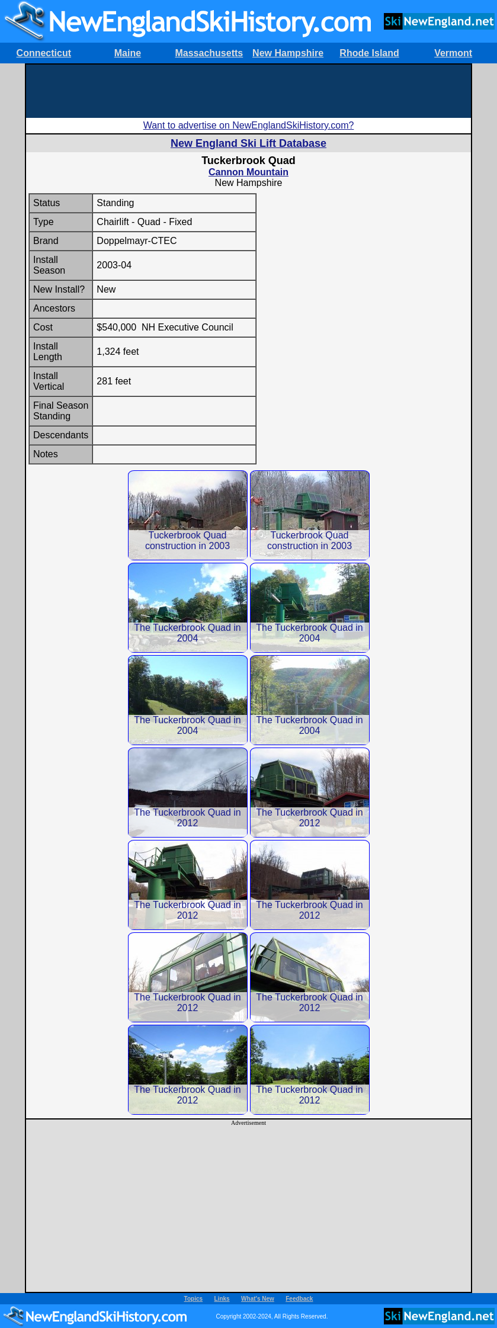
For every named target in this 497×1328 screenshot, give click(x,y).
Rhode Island (369, 53)
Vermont (453, 53)
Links (222, 1298)
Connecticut (44, 53)
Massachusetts (209, 53)
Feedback (299, 1298)
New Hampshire (287, 53)
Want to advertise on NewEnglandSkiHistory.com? (248, 125)
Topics (193, 1298)
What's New (257, 1298)
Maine (127, 53)
